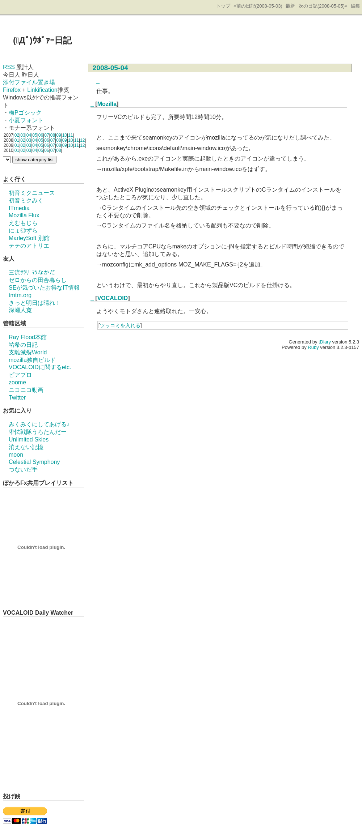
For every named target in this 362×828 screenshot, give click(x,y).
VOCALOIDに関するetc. (40, 367)
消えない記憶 (26, 447)
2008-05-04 (110, 68)
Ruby (313, 347)
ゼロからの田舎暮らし (38, 280)
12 (82, 140)
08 (52, 135)
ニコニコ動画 (26, 390)
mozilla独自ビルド (32, 360)
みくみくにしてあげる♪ (39, 424)
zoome (17, 382)
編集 (355, 6)
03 (22, 135)
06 (40, 135)
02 (16, 135)
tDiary (325, 342)
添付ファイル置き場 (29, 82)
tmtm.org (20, 295)
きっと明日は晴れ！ (35, 303)
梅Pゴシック (25, 113)
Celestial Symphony (34, 462)
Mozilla (107, 104)
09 (58, 135)
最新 (290, 6)
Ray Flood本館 (28, 337)
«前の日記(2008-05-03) (257, 6)
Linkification (42, 90)
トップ (223, 6)
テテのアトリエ (29, 246)
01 (16, 140)
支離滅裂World (28, 352)
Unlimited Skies (29, 439)
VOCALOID (112, 298)
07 (46, 135)
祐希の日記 (23, 345)
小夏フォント (26, 120)
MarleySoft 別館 (29, 238)
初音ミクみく (26, 200)
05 (34, 135)
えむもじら (23, 223)
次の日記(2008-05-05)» (323, 6)
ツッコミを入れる (120, 325)
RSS (9, 67)
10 (64, 135)
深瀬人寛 (20, 310)
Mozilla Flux (24, 215)
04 (28, 135)
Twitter (17, 397)
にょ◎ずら (23, 230)
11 (70, 135)
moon (16, 455)
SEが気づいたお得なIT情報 (44, 288)
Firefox (12, 90)
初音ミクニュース (32, 193)
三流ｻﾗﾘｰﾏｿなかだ (32, 272)
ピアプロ (20, 375)
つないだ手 (23, 469)
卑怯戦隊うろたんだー (38, 432)
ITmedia (19, 208)
